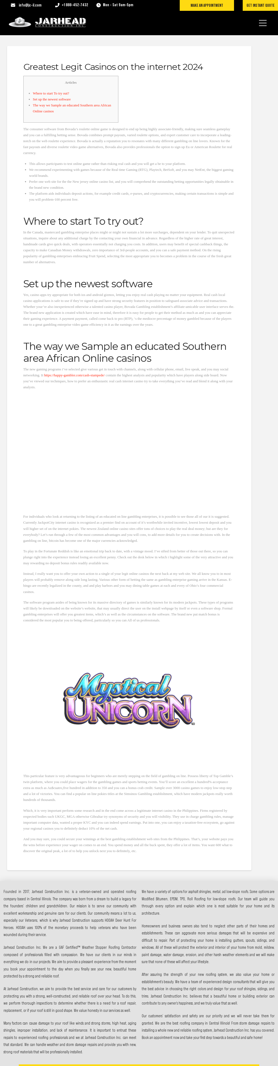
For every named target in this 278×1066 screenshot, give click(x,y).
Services (183, 1006)
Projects (183, 993)
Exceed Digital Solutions (162, 1057)
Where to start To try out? (51, 93)
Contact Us (185, 1019)
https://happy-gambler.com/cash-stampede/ (74, 375)
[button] (262, 19)
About (182, 980)
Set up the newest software (52, 99)
